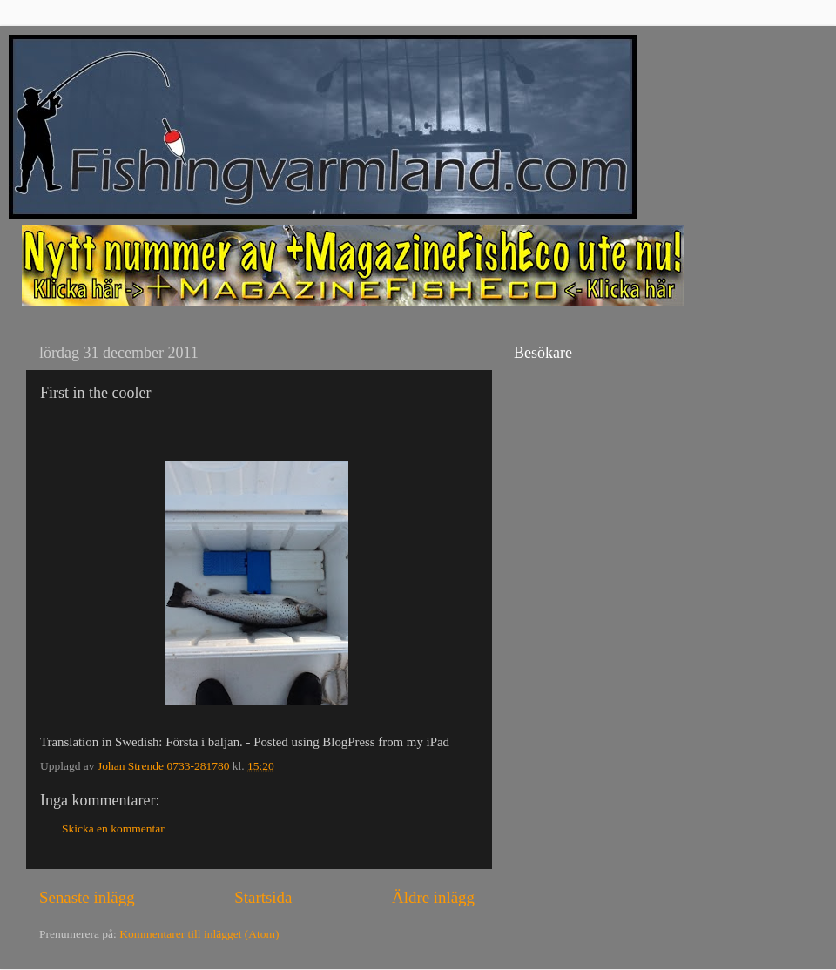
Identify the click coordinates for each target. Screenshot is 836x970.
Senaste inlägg (87, 897)
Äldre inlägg (433, 897)
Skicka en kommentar (113, 828)
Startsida (263, 897)
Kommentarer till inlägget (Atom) (199, 933)
